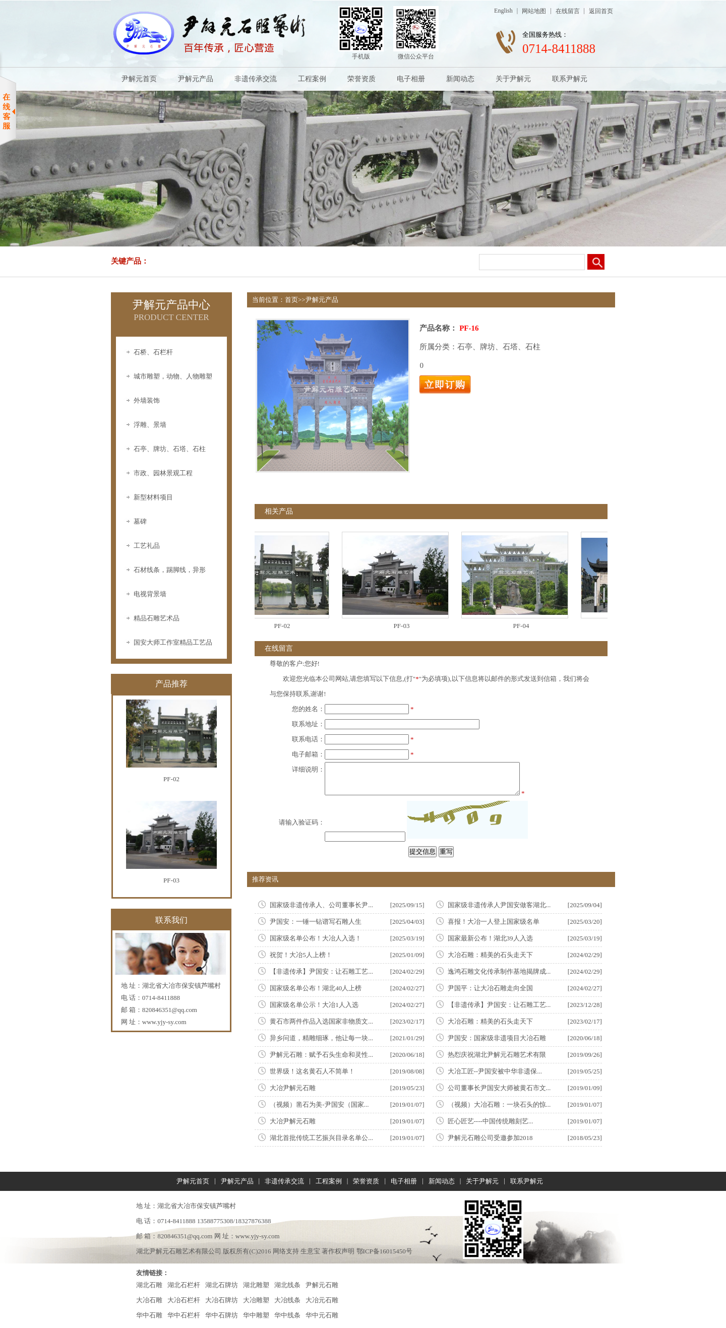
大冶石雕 (149, 1300)
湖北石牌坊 (221, 1285)
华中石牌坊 (221, 1315)
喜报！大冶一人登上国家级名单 (493, 921)
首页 (291, 299)
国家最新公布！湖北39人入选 (490, 938)
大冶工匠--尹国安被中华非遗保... (495, 1071)
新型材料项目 (153, 497)
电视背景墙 (150, 594)
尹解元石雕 (322, 1285)
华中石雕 (149, 1315)
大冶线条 (287, 1300)
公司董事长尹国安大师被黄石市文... (499, 1088)
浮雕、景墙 (150, 424)
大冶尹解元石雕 (293, 1088)
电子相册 (411, 79)
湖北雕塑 (256, 1285)
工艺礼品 (147, 545)
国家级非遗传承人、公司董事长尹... (321, 905)
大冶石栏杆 (183, 1300)
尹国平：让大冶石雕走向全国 (490, 988)
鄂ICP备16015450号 (384, 1251)
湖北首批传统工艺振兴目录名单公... (321, 1138)
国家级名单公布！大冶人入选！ (315, 938)
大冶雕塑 (256, 1300)
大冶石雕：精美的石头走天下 (490, 955)
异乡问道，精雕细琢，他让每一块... (321, 1038)
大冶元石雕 (322, 1300)
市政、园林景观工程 (163, 473)
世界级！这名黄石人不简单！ (312, 1071)
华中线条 (287, 1315)
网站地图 (534, 11)
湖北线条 (287, 1285)
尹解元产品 (195, 79)
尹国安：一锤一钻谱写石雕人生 (315, 921)
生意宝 (310, 1251)
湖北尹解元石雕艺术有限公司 (178, 1251)
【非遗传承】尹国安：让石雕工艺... (321, 971)
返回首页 (601, 11)
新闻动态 (460, 79)
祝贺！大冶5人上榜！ (301, 955)
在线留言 (568, 11)
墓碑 (140, 521)
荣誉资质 (361, 79)
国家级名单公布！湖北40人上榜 (315, 988)
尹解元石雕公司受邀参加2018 (490, 1138)
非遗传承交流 (255, 79)
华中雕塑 (256, 1315)
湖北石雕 (149, 1285)
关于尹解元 (513, 79)
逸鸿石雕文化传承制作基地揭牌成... (499, 971)
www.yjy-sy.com (164, 1022)
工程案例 (312, 79)
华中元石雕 (322, 1315)
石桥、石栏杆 (153, 352)
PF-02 (286, 625)
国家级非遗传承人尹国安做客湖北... (499, 905)
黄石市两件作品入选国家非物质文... (321, 1021)
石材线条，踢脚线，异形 (170, 570)
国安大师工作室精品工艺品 (173, 642)
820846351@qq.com (169, 1010)
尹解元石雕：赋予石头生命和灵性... (321, 1054)
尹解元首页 (139, 79)
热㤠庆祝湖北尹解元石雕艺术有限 (497, 1054)
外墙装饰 (147, 400)
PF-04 (525, 625)
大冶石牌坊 (221, 1300)
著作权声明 (338, 1251)
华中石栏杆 (183, 1315)
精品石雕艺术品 (156, 618)
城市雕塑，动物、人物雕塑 (173, 376)
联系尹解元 (569, 79)
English (503, 10)
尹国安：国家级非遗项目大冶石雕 (497, 1038)
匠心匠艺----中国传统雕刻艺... (490, 1121)
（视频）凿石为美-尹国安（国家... (319, 1104)
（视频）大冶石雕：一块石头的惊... (499, 1104)
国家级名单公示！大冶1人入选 (314, 1004)
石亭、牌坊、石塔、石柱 (170, 449)
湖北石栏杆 (183, 1285)
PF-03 (406, 625)
